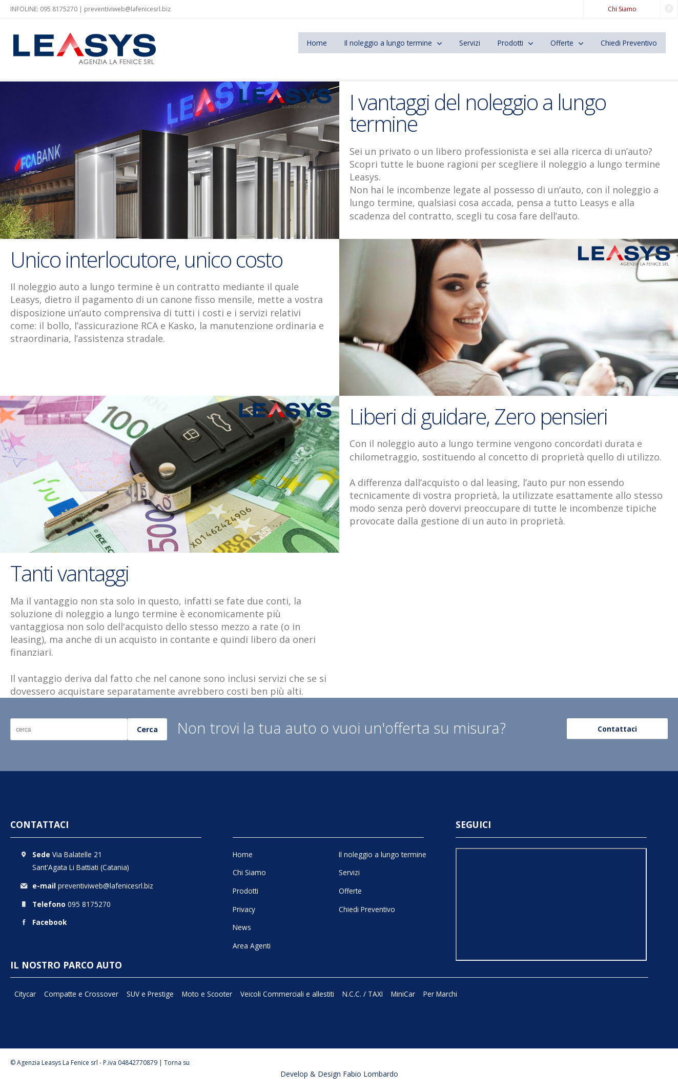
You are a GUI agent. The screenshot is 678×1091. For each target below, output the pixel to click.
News (242, 927)
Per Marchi (440, 994)
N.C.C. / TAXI (362, 994)
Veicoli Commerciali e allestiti (287, 994)
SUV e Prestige (150, 994)
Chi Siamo (622, 9)
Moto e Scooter (207, 994)
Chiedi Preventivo (629, 43)
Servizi (469, 43)
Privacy (244, 909)
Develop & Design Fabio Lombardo (339, 1074)
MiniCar (403, 994)
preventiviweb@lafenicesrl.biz (127, 9)
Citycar (25, 994)
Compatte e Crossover (81, 994)
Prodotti (510, 43)
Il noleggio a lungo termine (388, 43)
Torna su (177, 1062)
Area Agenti (252, 946)
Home (317, 43)
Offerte (561, 43)
